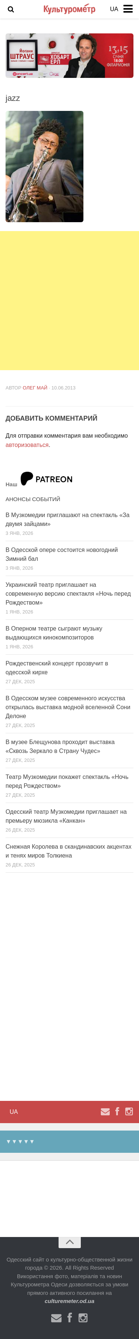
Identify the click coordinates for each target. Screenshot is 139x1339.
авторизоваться (27, 445)
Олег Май (35, 388)
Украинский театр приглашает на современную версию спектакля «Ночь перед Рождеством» (68, 594)
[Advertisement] (69, 300)
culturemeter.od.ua (69, 1301)
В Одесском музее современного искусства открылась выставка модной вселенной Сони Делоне (68, 707)
